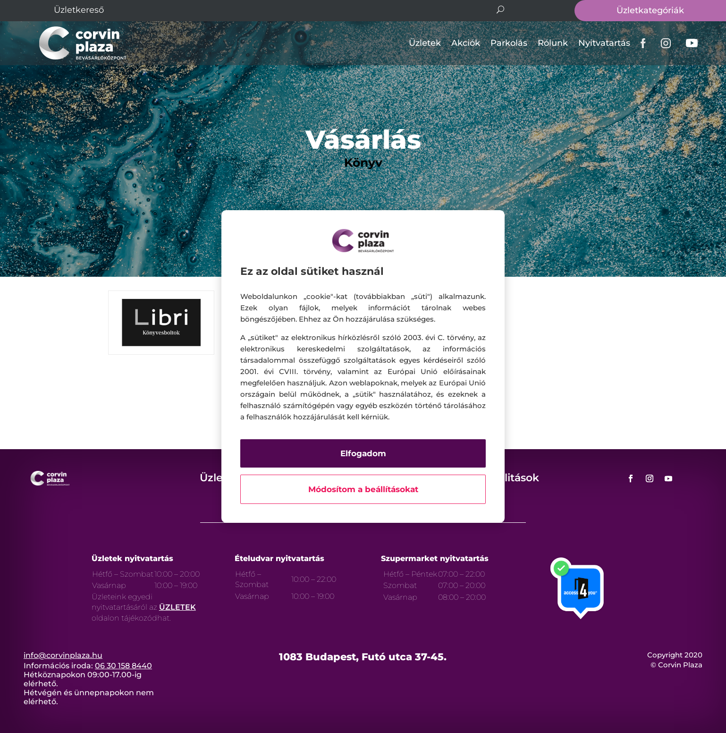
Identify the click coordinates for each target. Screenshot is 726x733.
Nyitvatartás (604, 43)
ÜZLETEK (177, 607)
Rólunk (553, 43)
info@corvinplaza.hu (63, 655)
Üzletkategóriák (650, 10)
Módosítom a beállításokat (363, 489)
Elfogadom (363, 453)
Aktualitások (506, 477)
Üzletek (425, 43)
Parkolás (508, 43)
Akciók (465, 43)
